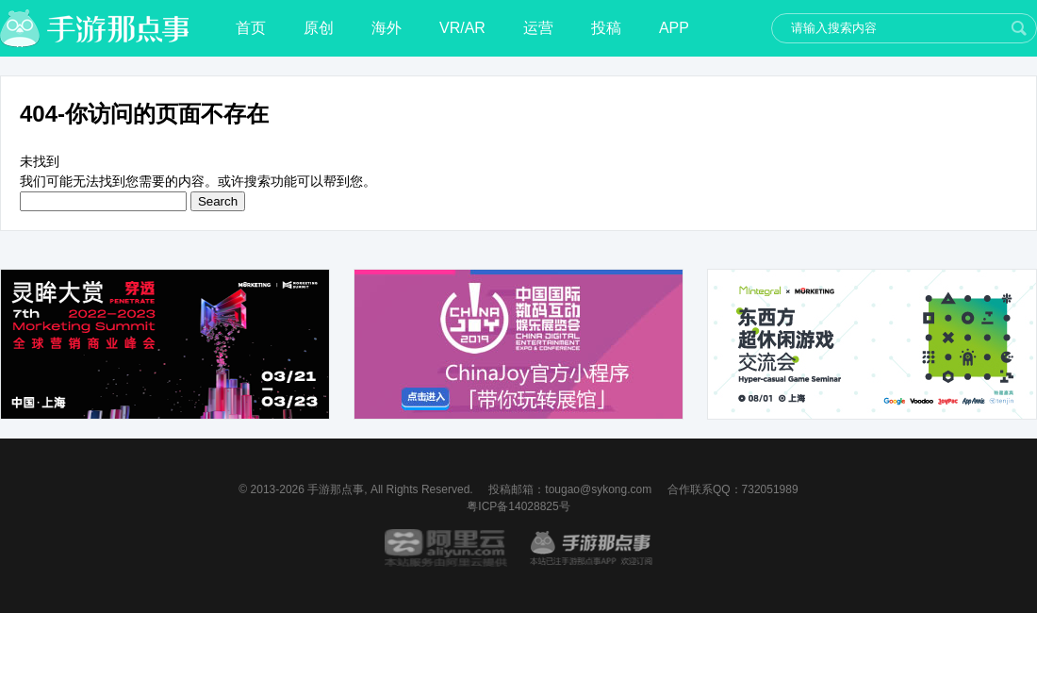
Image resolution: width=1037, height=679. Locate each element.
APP (674, 28)
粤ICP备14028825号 (518, 506)
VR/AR (462, 28)
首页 (251, 28)
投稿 (606, 28)
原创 (319, 28)
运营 (538, 28)
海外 (386, 28)
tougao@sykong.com (598, 489)
